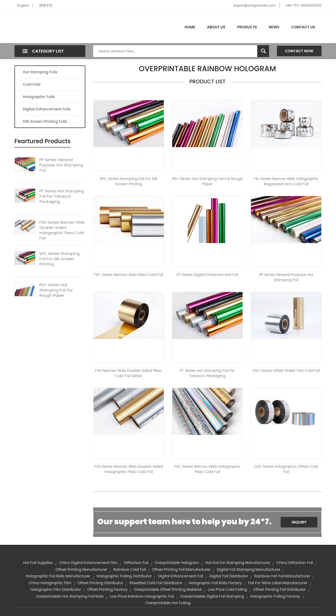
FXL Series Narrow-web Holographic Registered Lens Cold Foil (286, 181)
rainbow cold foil (129, 569)
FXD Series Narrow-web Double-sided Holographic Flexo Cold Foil (62, 230)
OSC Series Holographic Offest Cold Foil (286, 469)
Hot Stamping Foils (40, 72)
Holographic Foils (39, 96)
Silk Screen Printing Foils (45, 121)
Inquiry (299, 522)
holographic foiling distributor (124, 576)
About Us (216, 27)
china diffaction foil (294, 562)
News (274, 27)
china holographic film (50, 583)
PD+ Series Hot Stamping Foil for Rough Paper (207, 181)
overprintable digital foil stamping (212, 596)
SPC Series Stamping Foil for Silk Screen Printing (129, 181)
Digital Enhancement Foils (47, 109)
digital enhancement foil (180, 576)
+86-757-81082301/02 (303, 5)
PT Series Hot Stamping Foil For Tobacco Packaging (61, 196)
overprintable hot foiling (168, 602)
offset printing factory (107, 589)
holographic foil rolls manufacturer (58, 576)
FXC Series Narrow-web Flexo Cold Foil (128, 274)
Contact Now (299, 51)
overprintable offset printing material (168, 589)
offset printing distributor (100, 583)
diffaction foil (136, 562)
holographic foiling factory (275, 596)
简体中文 (46, 5)
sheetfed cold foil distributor (155, 583)
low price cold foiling (227, 589)
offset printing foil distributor (279, 589)
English (23, 5)
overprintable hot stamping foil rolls (70, 596)
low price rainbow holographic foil (142, 596)
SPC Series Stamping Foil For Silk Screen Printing (59, 259)
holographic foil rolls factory (215, 583)
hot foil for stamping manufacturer (238, 562)
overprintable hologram (177, 562)
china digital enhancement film (88, 562)
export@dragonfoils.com (255, 5)
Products (247, 27)
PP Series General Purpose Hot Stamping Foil (61, 165)
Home (190, 27)
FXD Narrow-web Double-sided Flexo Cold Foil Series (128, 373)
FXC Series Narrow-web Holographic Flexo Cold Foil (207, 469)
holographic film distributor (55, 589)
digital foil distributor (228, 576)
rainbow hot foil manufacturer (282, 576)
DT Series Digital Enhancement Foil (207, 274)
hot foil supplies (38, 562)
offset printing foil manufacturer (181, 569)
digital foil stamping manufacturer (248, 569)
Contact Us (303, 27)
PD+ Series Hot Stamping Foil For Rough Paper (56, 290)
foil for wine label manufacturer (277, 583)
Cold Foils (32, 84)
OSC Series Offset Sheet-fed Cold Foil (286, 370)
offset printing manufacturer (81, 569)
